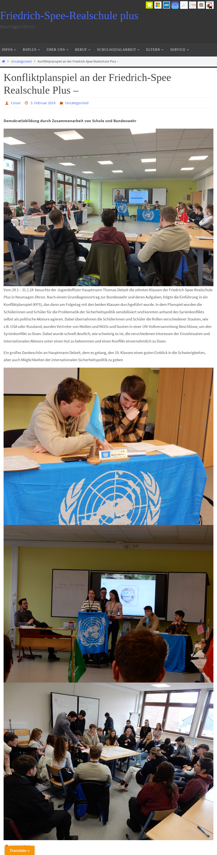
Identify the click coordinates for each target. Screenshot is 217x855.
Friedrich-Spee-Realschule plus (69, 15)
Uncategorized (21, 61)
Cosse (16, 102)
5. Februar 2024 (43, 102)
